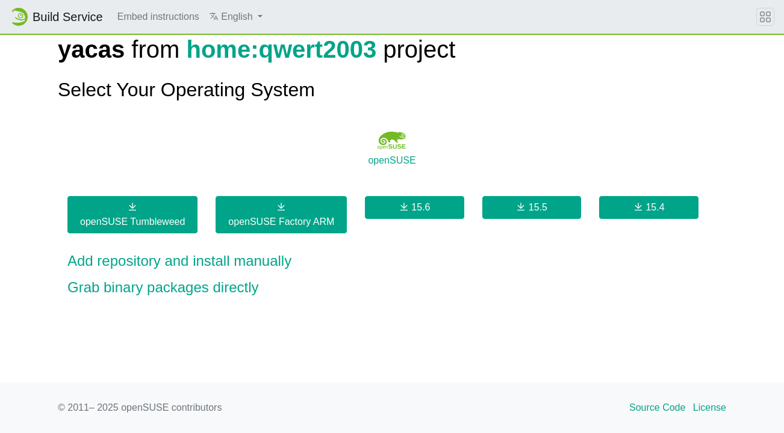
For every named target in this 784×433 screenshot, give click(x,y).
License (709, 407)
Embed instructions (158, 16)
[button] (235, 17)
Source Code (657, 407)
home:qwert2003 (281, 49)
